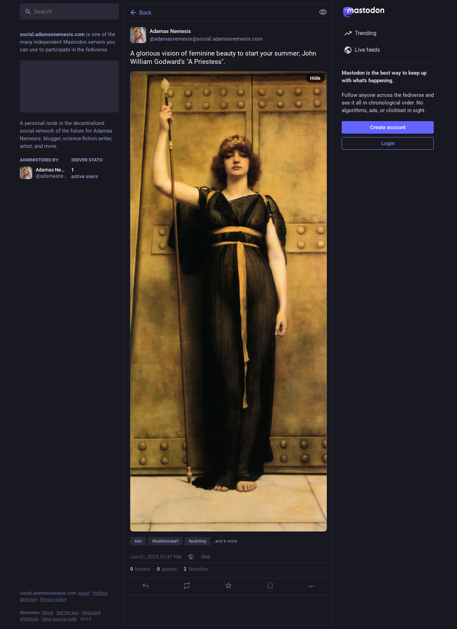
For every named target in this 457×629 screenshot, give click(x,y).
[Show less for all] (323, 12)
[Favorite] (228, 585)
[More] (311, 586)
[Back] (219, 12)
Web (205, 557)
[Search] (69, 11)
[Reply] (145, 585)
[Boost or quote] (187, 585)
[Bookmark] (270, 585)
